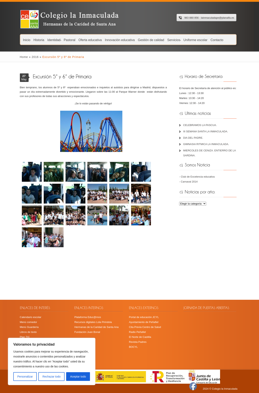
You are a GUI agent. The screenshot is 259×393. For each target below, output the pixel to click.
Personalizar (25, 376)
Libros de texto (28, 332)
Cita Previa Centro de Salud (145, 327)
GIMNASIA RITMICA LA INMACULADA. (206, 144)
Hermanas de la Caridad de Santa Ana (96, 327)
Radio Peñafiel (137, 332)
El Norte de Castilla (140, 336)
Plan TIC (25, 336)
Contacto (217, 39)
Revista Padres (137, 341)
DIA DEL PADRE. (193, 137)
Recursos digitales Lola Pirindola (93, 322)
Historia (38, 39)
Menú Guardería (29, 327)
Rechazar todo (52, 376)
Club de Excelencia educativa (198, 176)
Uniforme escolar (195, 39)
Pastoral (69, 39)
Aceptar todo (78, 376)
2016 (35, 57)
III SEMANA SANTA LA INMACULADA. (205, 131)
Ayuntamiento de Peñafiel (143, 322)
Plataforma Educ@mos (87, 317)
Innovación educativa (120, 39)
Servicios (174, 39)
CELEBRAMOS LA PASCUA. (200, 125)
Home (24, 57)
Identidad (54, 39)
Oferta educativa (90, 39)
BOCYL (133, 346)
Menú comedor (28, 322)
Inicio (26, 39)
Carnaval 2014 (189, 181)
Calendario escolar (30, 317)
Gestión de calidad (151, 39)
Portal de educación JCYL (144, 317)
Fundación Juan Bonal (87, 332)
